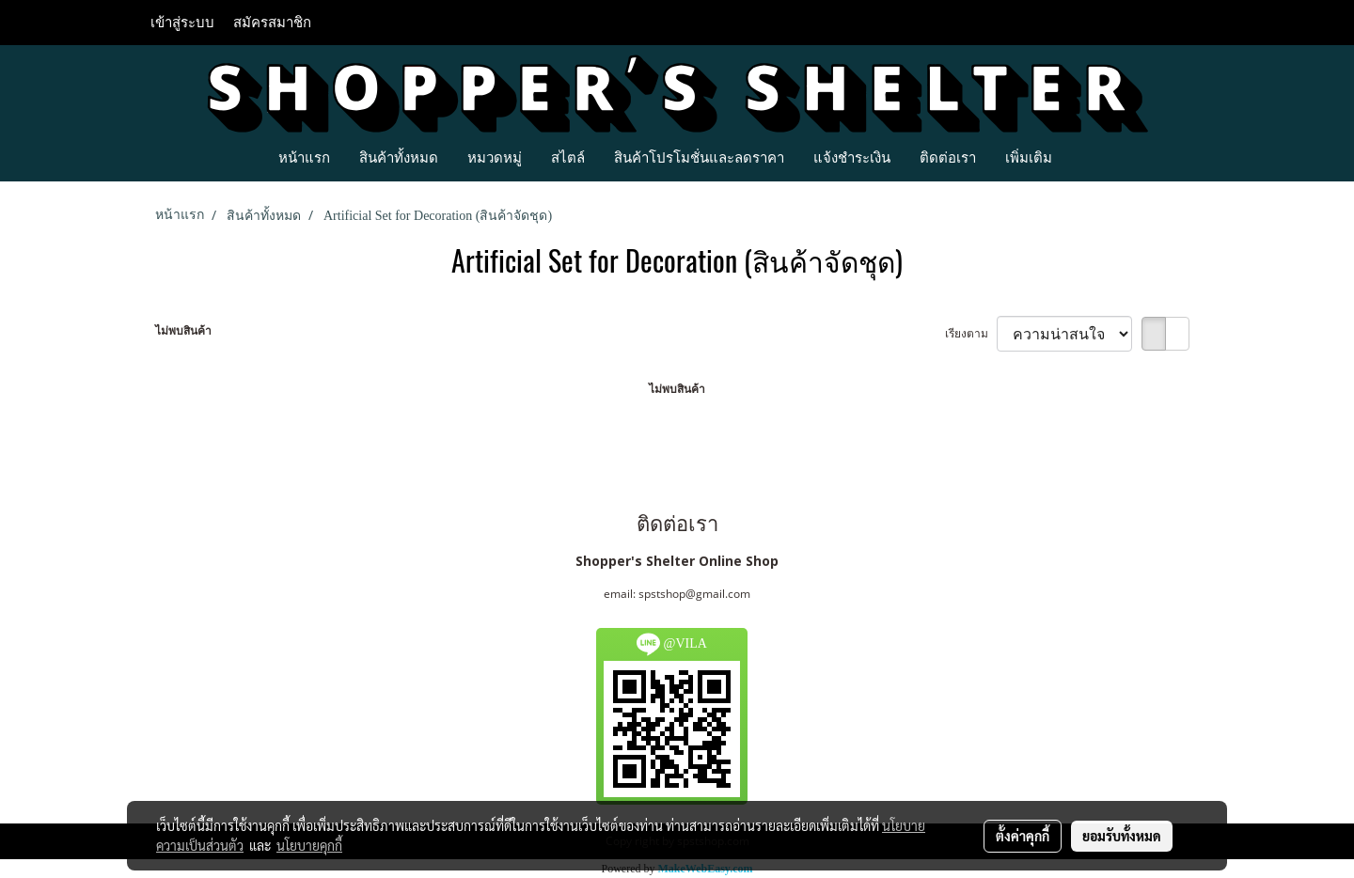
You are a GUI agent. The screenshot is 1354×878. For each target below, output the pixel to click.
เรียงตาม (971, 333)
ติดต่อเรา (948, 157)
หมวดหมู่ (494, 157)
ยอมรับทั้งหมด (1121, 835)
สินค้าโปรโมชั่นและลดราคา (699, 157)
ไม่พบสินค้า (183, 330)
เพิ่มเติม (1028, 157)
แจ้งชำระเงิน (851, 157)
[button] (1083, 157)
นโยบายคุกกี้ (309, 845)
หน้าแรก (304, 157)
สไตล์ (568, 157)
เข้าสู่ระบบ (182, 22)
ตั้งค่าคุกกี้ (1022, 835)
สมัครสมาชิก (272, 22)
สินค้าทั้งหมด (398, 157)
